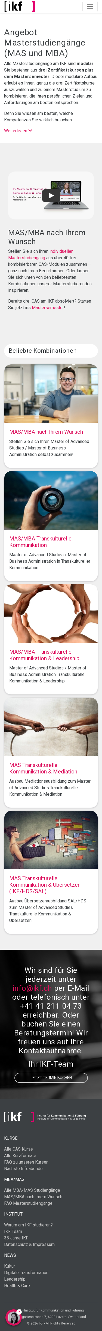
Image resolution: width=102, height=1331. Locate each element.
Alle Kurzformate (20, 1155)
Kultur (9, 1266)
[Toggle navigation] (90, 6)
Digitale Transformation (26, 1272)
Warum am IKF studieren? (28, 1225)
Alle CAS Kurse (18, 1149)
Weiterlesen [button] (18, 130)
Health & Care (17, 1285)
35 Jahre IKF (16, 1238)
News (10, 1255)
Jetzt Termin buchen (51, 1078)
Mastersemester (48, 307)
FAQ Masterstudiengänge (28, 1203)
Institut (13, 1214)
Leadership (15, 1279)
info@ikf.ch (32, 988)
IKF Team (13, 1231)
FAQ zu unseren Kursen (26, 1162)
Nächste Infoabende (23, 1168)
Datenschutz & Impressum (29, 1244)
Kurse (10, 1138)
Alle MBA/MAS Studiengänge (32, 1190)
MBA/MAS (14, 1179)
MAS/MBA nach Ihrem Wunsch (33, 1196)
